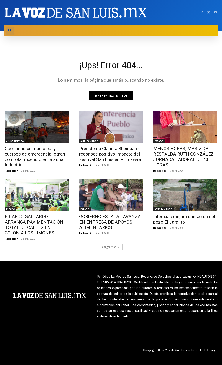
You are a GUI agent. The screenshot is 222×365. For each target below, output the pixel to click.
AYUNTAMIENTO (15, 141)
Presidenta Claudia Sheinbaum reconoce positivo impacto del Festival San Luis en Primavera (110, 154)
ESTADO (159, 141)
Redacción (11, 170)
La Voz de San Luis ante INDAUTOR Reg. (189, 350)
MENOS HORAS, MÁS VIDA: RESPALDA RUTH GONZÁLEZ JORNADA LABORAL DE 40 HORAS (183, 157)
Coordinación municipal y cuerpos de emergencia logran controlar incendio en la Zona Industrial (35, 157)
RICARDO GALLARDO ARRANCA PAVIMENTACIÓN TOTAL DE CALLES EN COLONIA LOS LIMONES (34, 225)
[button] (10, 31)
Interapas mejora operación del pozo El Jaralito (184, 219)
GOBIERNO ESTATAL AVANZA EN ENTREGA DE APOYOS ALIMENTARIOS (110, 222)
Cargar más (110, 247)
